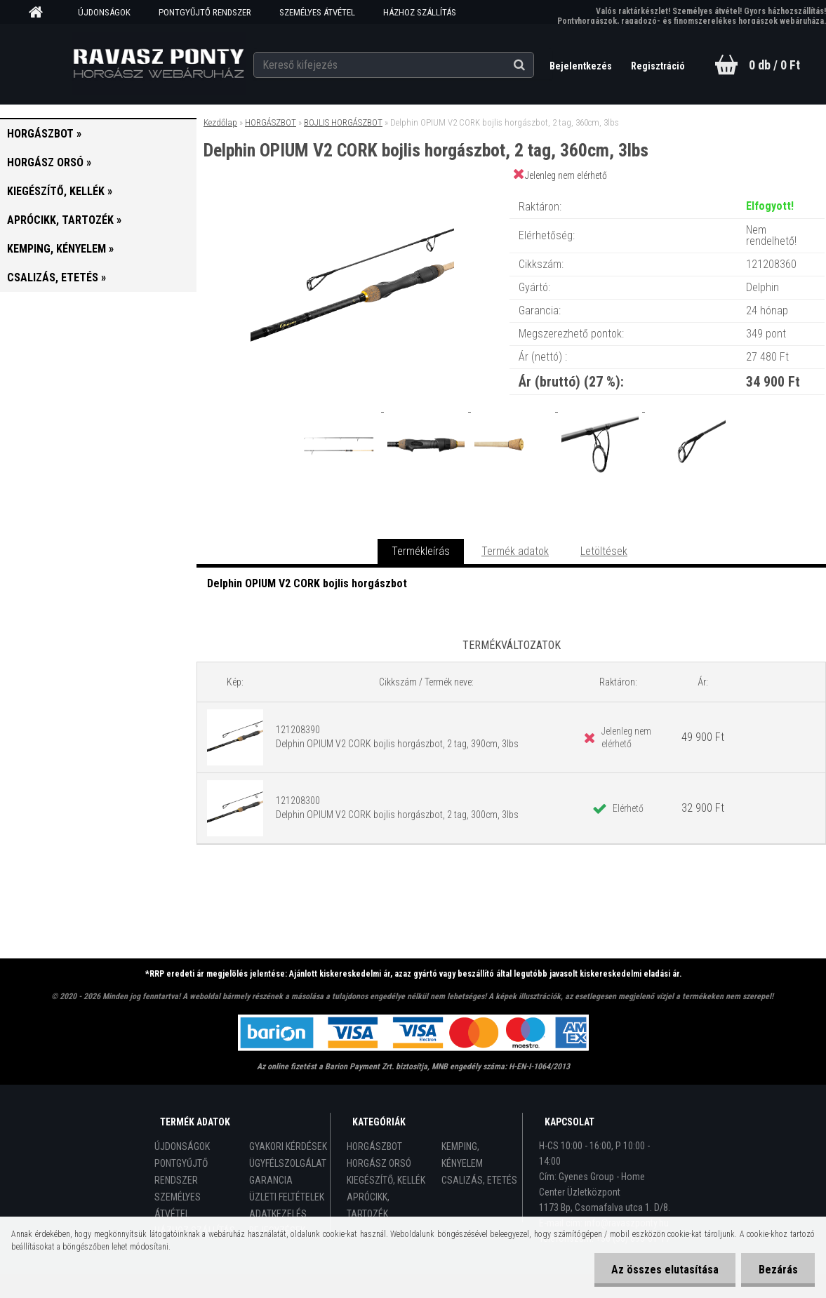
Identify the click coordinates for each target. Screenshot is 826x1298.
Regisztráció (658, 66)
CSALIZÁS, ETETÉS (479, 1180)
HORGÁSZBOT (270, 122)
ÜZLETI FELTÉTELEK (286, 1197)
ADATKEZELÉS (278, 1213)
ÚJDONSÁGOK (104, 12)
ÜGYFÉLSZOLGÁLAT (287, 1163)
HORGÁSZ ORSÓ (379, 1163)
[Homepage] (41, 12)
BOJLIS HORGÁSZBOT (343, 122)
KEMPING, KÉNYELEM (462, 1155)
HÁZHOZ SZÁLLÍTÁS (419, 12)
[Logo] (158, 64)
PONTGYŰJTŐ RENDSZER (205, 12)
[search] (535, 64)
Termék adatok (515, 551)
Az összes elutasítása (663, 1269)
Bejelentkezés (581, 66)
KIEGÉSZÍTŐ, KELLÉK (386, 1180)
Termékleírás (421, 551)
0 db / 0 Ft (774, 65)
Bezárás (777, 1269)
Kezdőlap (220, 122)
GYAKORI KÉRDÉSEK (288, 1146)
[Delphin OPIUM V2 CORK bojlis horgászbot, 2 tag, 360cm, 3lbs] (352, 192)
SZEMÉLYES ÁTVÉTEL (317, 12)
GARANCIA (271, 1180)
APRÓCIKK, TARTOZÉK (368, 1205)
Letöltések (603, 551)
